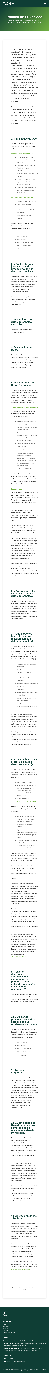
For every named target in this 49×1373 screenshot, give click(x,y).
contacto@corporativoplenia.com (26, 801)
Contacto (5, 1330)
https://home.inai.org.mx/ (18, 956)
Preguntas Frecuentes (9, 1332)
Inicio (4, 1324)
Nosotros (6, 1328)
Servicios (6, 1326)
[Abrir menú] (44, 3)
